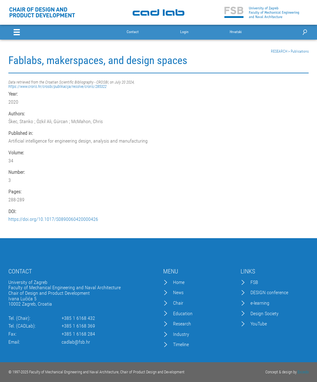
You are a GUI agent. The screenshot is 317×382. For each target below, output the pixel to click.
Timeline (181, 344)
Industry (181, 334)
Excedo (303, 372)
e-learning (259, 303)
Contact (133, 32)
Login (184, 32)
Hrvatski (236, 32)
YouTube (258, 324)
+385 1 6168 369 (78, 326)
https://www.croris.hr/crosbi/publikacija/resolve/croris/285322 (57, 86)
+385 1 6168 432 (78, 318)
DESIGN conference (269, 292)
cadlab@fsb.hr (76, 342)
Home (179, 282)
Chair (178, 303)
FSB (254, 282)
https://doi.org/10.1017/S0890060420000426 (53, 219)
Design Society (264, 313)
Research (182, 324)
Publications (300, 51)
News (178, 292)
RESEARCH (279, 51)
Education (183, 313)
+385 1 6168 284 (78, 334)
